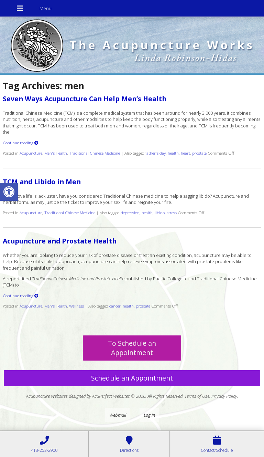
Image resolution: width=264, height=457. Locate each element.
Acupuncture (31, 153)
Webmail (117, 415)
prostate (199, 153)
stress (172, 212)
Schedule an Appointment (132, 378)
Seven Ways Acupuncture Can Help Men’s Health (84, 98)
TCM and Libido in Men (42, 181)
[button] (9, 192)
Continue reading (20, 142)
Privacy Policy (224, 396)
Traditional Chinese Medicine (94, 153)
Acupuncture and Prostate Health (60, 241)
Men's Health (55, 153)
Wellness (76, 306)
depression (130, 212)
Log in (149, 415)
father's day (155, 153)
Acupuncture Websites (47, 396)
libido (160, 212)
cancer (115, 306)
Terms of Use (197, 396)
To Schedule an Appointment (132, 348)
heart (185, 153)
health (173, 153)
